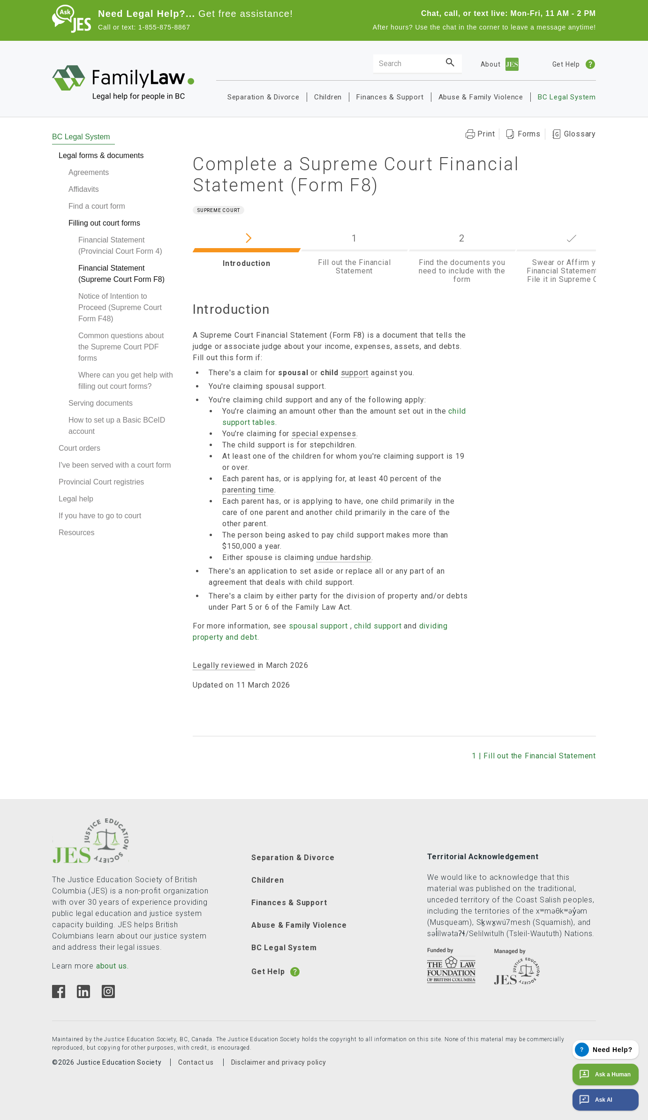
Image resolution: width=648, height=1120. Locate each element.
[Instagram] (108, 995)
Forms (529, 133)
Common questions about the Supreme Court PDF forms (121, 347)
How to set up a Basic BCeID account (116, 425)
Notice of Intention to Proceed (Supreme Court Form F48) (120, 307)
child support (377, 625)
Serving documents (100, 403)
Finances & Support (389, 97)
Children (328, 97)
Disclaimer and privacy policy (278, 1062)
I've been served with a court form (115, 465)
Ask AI (594, 1100)
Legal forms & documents (101, 155)
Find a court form (96, 206)
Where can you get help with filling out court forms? (125, 380)
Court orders (79, 448)
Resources (76, 533)
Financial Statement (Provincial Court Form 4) (120, 245)
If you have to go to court (100, 516)
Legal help (76, 499)
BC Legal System (567, 97)
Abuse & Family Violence (480, 97)
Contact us (196, 1062)
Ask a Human (604, 1074)
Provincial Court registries (101, 482)
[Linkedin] (83, 995)
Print (486, 133)
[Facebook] (58, 995)
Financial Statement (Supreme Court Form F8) (121, 273)
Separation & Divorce (263, 97)
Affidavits (83, 189)
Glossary (580, 133)
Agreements (88, 172)
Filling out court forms (104, 223)
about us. (112, 965)
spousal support (318, 625)
